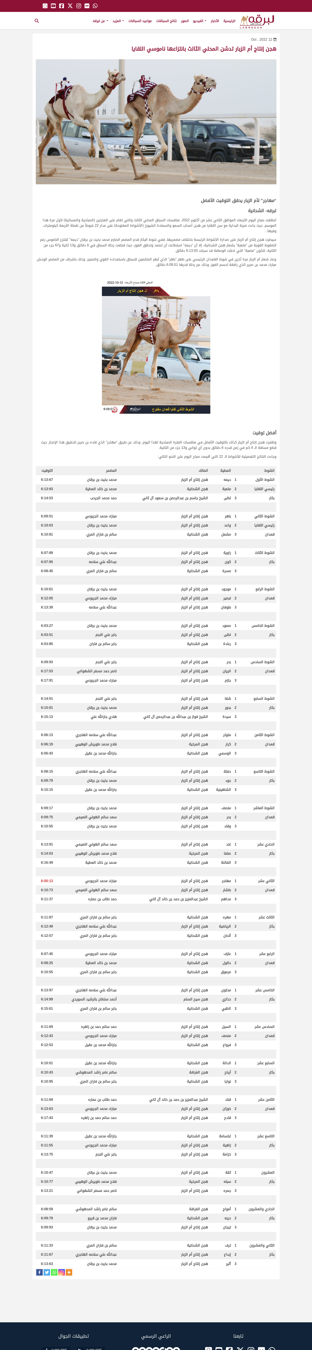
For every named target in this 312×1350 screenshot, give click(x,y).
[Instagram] (61, 1272)
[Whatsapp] (54, 1272)
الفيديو (199, 21)
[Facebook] (39, 1272)
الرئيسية (229, 21)
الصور (185, 21)
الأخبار (215, 21)
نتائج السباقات (166, 21)
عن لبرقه (100, 21)
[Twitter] (47, 1272)
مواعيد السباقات (140, 21)
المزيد (118, 21)
